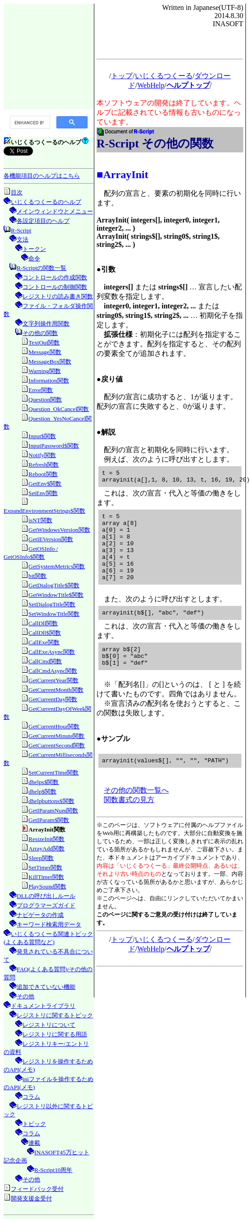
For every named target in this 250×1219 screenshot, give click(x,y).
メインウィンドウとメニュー (55, 211)
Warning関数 (44, 371)
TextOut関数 (44, 342)
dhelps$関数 (43, 782)
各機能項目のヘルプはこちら (42, 175)
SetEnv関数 (43, 493)
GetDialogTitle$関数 (53, 585)
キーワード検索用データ (49, 924)
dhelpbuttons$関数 (51, 801)
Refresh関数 (43, 464)
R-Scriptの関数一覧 (41, 268)
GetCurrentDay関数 (52, 699)
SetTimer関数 (45, 867)
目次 (17, 192)
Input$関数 (42, 436)
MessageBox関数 (49, 361)
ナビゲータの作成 (40, 915)
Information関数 (48, 380)
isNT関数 (40, 520)
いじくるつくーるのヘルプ (46, 201)
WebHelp (150, 85)
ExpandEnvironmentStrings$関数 (44, 510)
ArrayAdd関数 (46, 848)
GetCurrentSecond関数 (56, 745)
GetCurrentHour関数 (53, 726)
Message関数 (44, 352)
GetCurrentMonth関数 (55, 689)
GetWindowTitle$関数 (55, 594)
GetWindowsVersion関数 (59, 529)
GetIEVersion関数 (50, 539)
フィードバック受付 (37, 1189)
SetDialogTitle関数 (51, 604)
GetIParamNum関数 (53, 810)
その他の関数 (40, 333)
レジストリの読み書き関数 (58, 296)
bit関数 (37, 575)
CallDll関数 (43, 623)
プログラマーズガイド (46, 905)
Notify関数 (42, 455)
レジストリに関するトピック (55, 1015)
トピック (34, 1123)
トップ (122, 76)
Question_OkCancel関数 (58, 409)
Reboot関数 (43, 474)
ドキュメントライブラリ (43, 1005)
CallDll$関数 (44, 632)
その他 (25, 996)
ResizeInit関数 (46, 839)
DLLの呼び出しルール (46, 896)
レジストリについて (49, 1024)
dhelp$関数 (42, 791)
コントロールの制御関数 (55, 286)
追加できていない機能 (46, 986)
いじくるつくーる (164, 76)
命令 (34, 258)
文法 (22, 239)
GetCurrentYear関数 (53, 680)
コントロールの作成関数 (55, 277)
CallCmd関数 (45, 661)
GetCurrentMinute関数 (56, 735)
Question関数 (45, 399)
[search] (29, 122)
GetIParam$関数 (48, 820)
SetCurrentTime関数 (53, 772)
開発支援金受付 (31, 1198)
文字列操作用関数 (46, 323)
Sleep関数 (41, 858)
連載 (34, 1142)
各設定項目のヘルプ (43, 220)
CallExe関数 (44, 642)
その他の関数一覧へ (136, 813)
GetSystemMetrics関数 (56, 566)
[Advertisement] (49, 56)
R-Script (21, 230)
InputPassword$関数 (53, 445)
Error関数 (40, 390)
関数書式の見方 (129, 823)
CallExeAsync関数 (51, 651)
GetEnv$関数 (44, 483)
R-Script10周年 (53, 1170)
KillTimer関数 (46, 877)
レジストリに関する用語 (55, 1034)
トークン (34, 249)
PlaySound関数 (47, 886)
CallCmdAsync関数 (52, 670)
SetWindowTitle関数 (53, 613)
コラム (31, 1096)
